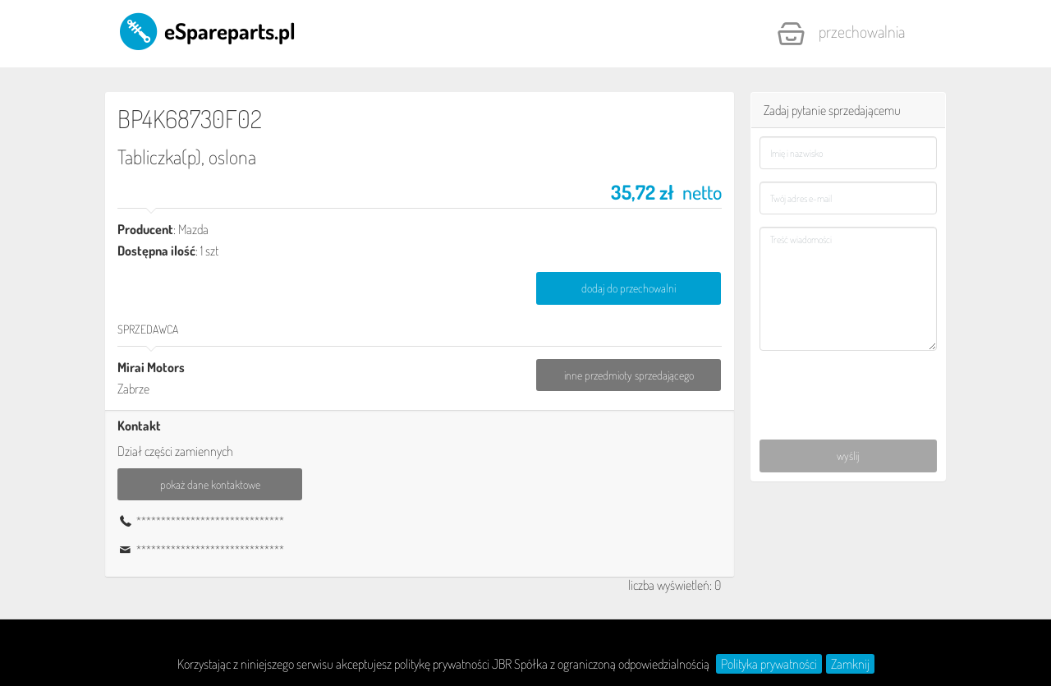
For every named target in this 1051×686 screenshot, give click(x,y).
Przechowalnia (841, 34)
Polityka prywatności (769, 664)
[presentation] (849, 386)
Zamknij (850, 664)
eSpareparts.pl (206, 30)
